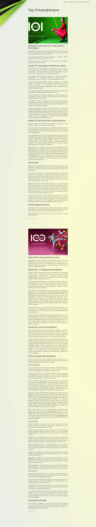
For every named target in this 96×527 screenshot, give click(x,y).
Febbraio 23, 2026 (31, 218)
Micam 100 (38, 138)
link (62, 201)
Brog (44, 397)
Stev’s (44, 476)
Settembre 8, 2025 (31, 511)
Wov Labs (30, 430)
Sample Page (86, 2)
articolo (36, 353)
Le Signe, (48, 385)
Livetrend (43, 116)
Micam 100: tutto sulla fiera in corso (44, 257)
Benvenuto (66, 2)
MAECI (52, 475)
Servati (51, 388)
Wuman (38, 417)
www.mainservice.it (33, 508)
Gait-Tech (34, 156)
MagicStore (31, 457)
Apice (33, 384)
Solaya (50, 138)
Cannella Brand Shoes (62, 415)
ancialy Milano (43, 380)
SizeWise (31, 136)
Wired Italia (41, 342)
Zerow (41, 148)
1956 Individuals (32, 465)
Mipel (30, 111)
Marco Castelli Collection (50, 403)
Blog (71, 2)
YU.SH (48, 476)
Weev (29, 444)
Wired (29, 183)
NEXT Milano (40, 476)
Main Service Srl (77, 2)
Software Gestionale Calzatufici (15, 2)
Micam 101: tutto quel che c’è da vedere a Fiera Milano (46, 47)
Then (58, 411)
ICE (49, 475)
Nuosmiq (53, 411)
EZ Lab (33, 153)
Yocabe (30, 452)
